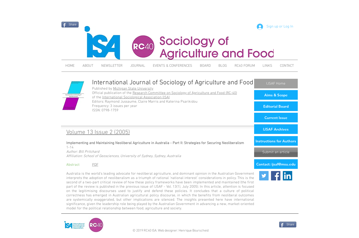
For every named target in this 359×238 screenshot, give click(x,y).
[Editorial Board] (276, 106)
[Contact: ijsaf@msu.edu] (276, 164)
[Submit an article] (276, 152)
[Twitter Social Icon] (264, 175)
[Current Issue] (276, 117)
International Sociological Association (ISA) (136, 97)
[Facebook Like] (265, 225)
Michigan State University (133, 88)
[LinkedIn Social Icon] (287, 175)
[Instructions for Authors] (276, 141)
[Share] (70, 24)
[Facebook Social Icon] (275, 175)
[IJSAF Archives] (276, 129)
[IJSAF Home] (276, 83)
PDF (95, 165)
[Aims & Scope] (276, 95)
